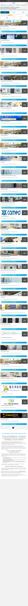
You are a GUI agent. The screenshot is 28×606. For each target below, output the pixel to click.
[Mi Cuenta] (1, 3)
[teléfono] (5, 3)
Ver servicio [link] (14, 31)
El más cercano (23, 12)
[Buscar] (25, 3)
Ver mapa (7, 18)
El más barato (14, 12)
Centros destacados (5, 12)
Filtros (21, 18)
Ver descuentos (8, 15)
